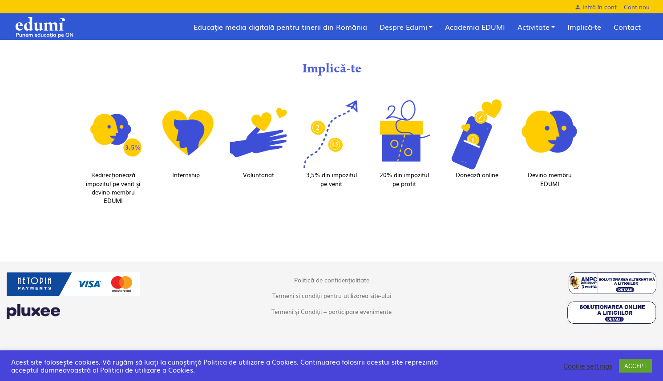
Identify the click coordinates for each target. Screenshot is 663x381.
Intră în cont (596, 7)
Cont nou (637, 7)
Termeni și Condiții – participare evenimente (331, 311)
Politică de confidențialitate (331, 280)
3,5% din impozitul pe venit (331, 179)
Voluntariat (258, 175)
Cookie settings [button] (587, 366)
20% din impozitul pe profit (404, 179)
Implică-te (584, 26)
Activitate (533, 26)
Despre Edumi (403, 26)
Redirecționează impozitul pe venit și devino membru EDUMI (113, 188)
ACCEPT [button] (635, 365)
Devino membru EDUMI (550, 179)
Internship (186, 175)
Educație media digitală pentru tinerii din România (280, 26)
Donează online (477, 175)
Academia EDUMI (475, 26)
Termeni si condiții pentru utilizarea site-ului (331, 295)
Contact (627, 26)
